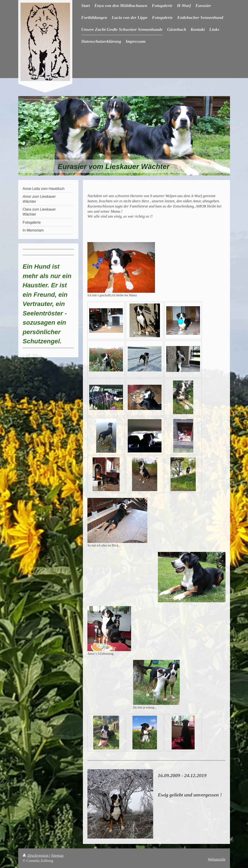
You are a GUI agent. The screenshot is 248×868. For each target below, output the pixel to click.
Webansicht (216, 859)
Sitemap (57, 855)
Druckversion (36, 855)
